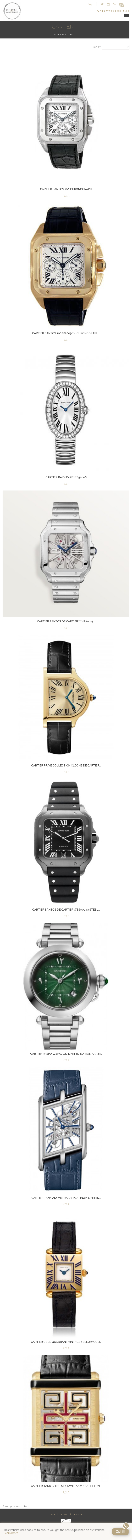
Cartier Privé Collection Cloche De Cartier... (66, 765)
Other (70, 35)
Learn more (10, 1533)
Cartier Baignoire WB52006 (66, 477)
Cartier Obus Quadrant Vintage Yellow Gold (66, 1342)
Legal (64, 1514)
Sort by (97, 47)
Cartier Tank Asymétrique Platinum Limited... (66, 1197)
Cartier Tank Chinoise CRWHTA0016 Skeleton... (66, 1486)
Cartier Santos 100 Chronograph (66, 189)
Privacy (78, 1514)
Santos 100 (59, 35)
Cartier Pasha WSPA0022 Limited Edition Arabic (66, 1053)
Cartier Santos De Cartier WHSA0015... (66, 621)
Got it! (120, 1532)
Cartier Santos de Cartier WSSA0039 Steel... (66, 909)
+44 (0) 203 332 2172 (113, 11)
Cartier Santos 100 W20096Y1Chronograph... (66, 333)
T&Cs (52, 1514)
